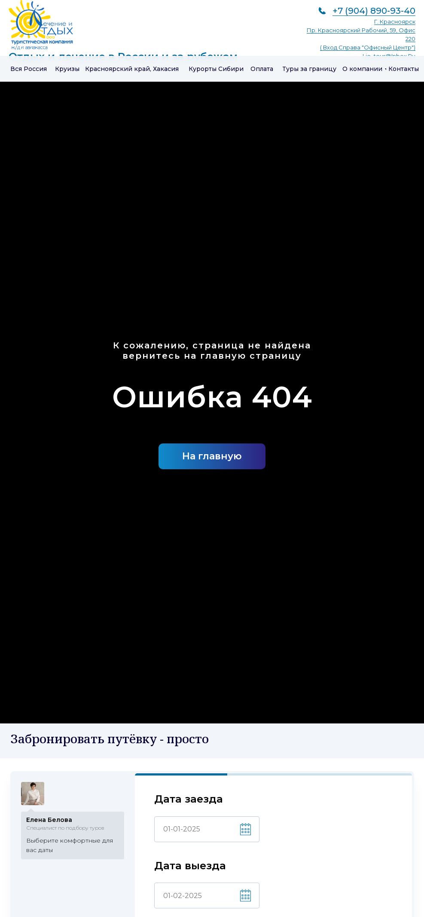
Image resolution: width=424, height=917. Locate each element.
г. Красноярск (394, 21)
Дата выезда (190, 868)
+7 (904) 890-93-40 (373, 11)
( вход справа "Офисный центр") (367, 47)
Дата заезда (188, 801)
